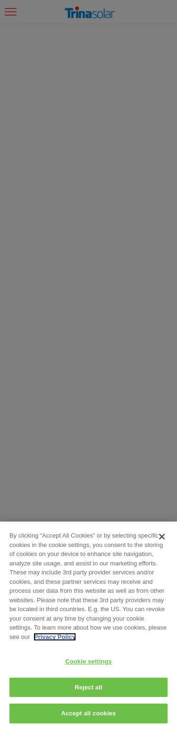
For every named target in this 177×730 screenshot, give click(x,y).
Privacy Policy (55, 636)
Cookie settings (88, 661)
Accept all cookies (88, 713)
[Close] (162, 536)
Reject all (88, 687)
